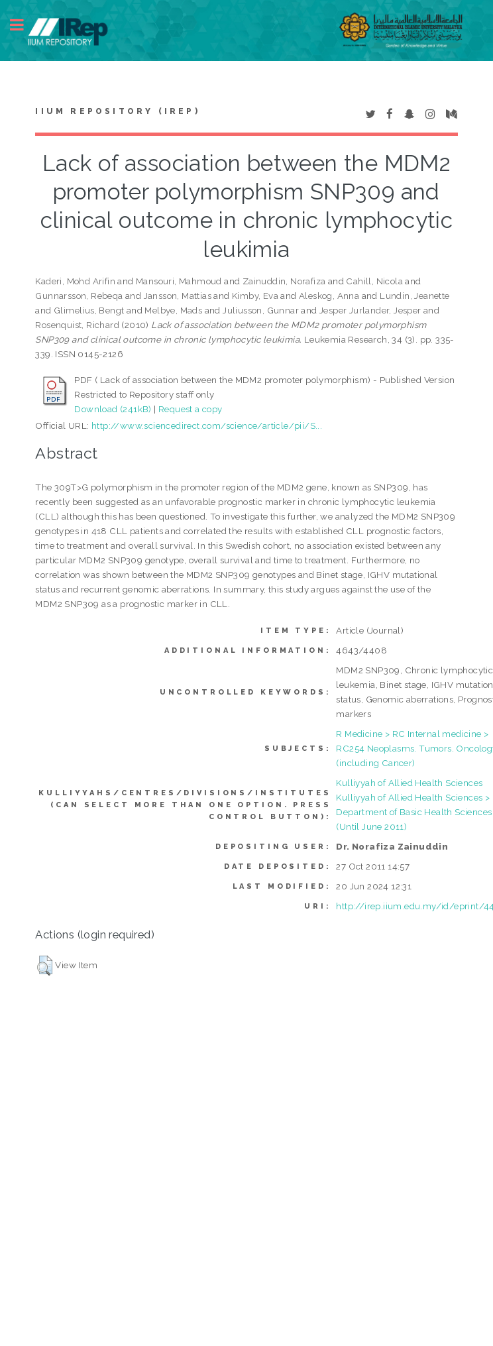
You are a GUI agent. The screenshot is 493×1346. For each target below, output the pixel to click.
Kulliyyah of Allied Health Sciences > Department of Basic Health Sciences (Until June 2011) (414, 812)
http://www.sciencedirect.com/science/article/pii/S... (206, 425)
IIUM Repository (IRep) (117, 111)
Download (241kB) (112, 409)
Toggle (24, 25)
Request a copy (190, 409)
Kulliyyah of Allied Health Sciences (409, 782)
